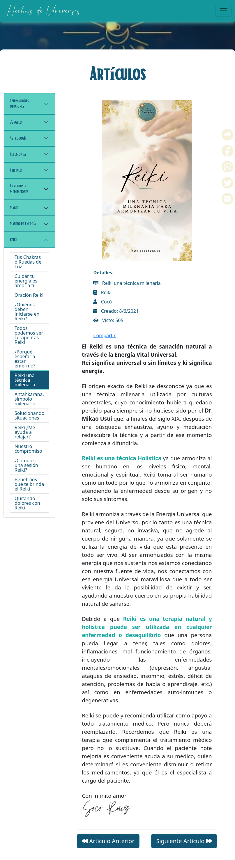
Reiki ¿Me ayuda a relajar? (25, 432)
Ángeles (16, 122)
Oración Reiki (29, 295)
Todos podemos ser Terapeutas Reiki (29, 335)
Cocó (102, 145)
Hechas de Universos (42, 10)
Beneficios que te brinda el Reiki (29, 484)
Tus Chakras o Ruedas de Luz (28, 262)
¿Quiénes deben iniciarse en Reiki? (27, 311)
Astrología (18, 138)
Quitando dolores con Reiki (27, 503)
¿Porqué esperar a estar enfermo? (25, 359)
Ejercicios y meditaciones (19, 189)
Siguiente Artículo (184, 685)
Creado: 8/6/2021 (116, 154)
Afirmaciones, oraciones (20, 103)
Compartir (104, 179)
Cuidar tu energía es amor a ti (26, 281)
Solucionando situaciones (29, 415)
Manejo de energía (23, 223)
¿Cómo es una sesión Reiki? (26, 465)
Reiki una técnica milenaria (25, 380)
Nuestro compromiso (28, 448)
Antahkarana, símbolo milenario (29, 399)
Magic (14, 207)
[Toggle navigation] (223, 11)
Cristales (16, 170)
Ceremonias (18, 154)
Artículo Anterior (108, 685)
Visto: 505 (108, 164)
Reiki (13, 239)
